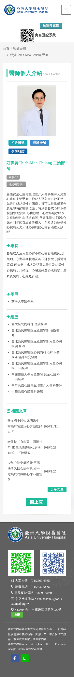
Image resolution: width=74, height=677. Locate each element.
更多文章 (57, 489)
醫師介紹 (19, 48)
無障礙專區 (51, 26)
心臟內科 (16, 184)
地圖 (17, 614)
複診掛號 (39, 142)
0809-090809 (45, 592)
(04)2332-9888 (40, 586)
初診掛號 (18, 142)
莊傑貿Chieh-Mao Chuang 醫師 (28, 55)
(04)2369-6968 (40, 580)
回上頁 (36, 502)
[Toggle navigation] (66, 10)
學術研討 (18, 151)
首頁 (6, 48)
